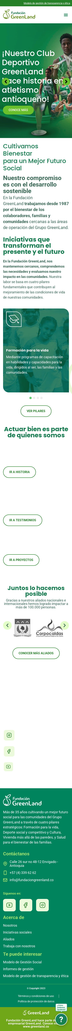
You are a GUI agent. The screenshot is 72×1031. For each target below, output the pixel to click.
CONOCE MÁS (18, 110)
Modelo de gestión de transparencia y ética (47, 3)
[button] (66, 15)
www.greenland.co (36, 1026)
